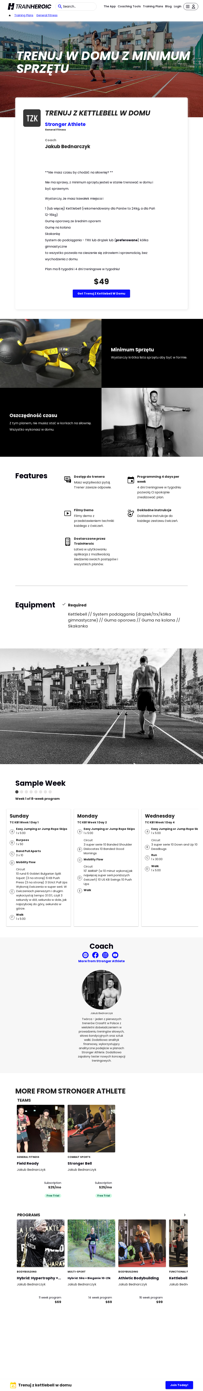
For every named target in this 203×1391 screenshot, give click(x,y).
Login (177, 6)
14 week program (100, 1297)
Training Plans (153, 6)
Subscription (52, 1183)
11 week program (50, 1297)
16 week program (151, 1297)
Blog (168, 6)
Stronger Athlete (65, 124)
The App (110, 6)
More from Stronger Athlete (101, 961)
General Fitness (46, 15)
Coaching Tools (129, 6)
